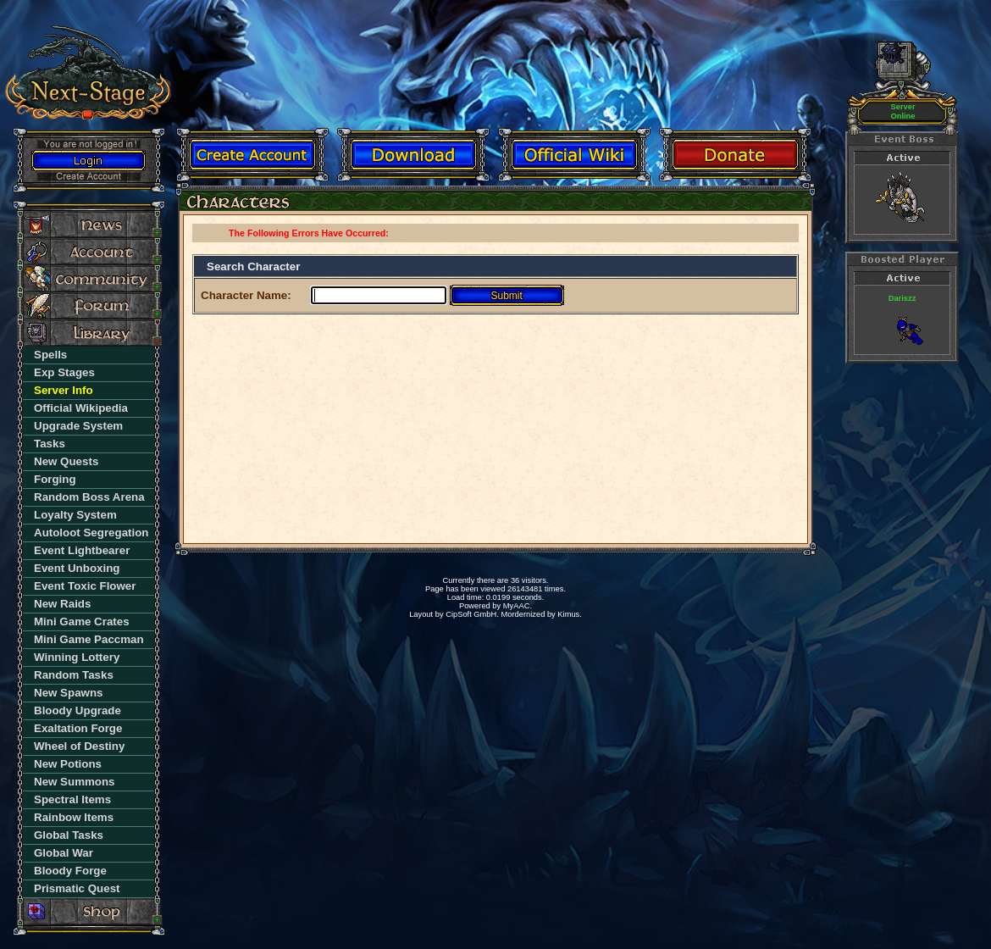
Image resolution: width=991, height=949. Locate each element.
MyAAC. (517, 606)
